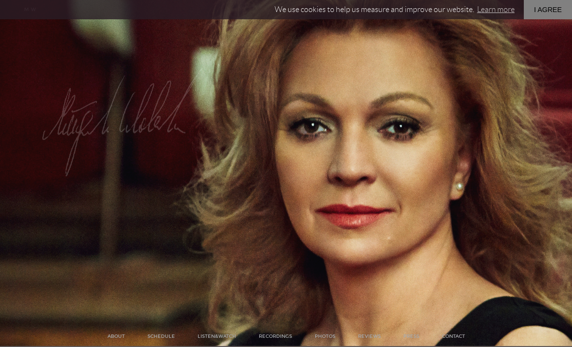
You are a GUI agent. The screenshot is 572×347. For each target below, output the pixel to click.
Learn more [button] (496, 9)
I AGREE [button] (548, 9)
